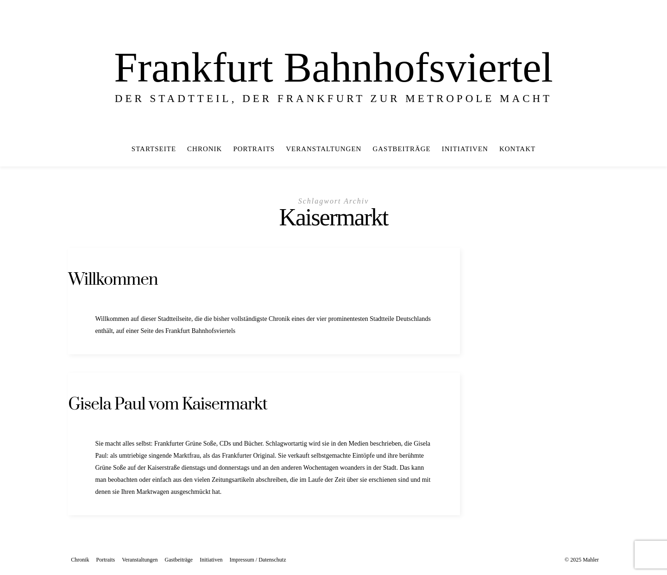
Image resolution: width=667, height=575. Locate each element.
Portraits (254, 149)
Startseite (154, 149)
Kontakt (517, 149)
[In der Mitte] (648, 149)
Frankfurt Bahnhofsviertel (333, 67)
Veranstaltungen (323, 149)
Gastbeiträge (401, 149)
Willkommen (113, 279)
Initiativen (465, 149)
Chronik (204, 149)
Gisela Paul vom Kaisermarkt (167, 404)
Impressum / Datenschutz (257, 559)
